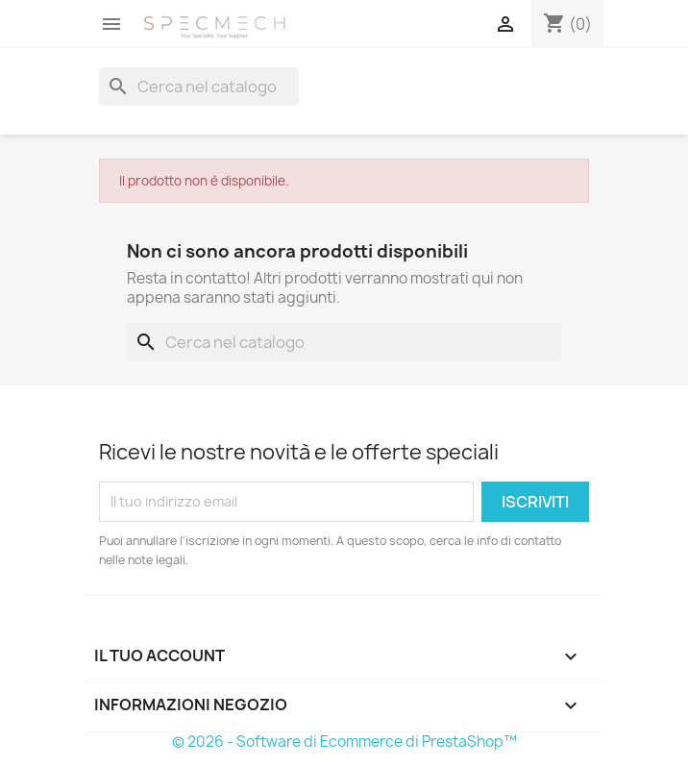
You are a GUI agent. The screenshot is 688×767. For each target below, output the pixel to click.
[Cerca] (199, 86)
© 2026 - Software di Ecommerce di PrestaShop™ (344, 741)
